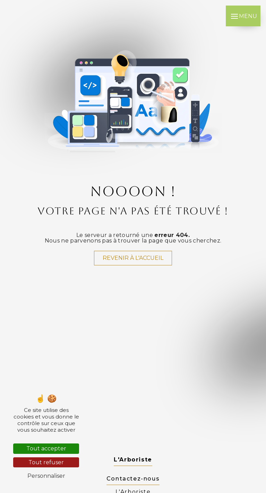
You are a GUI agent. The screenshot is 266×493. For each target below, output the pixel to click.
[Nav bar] (243, 16)
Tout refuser (46, 462)
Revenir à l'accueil (133, 258)
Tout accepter (46, 448)
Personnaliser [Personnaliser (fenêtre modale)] (46, 476)
